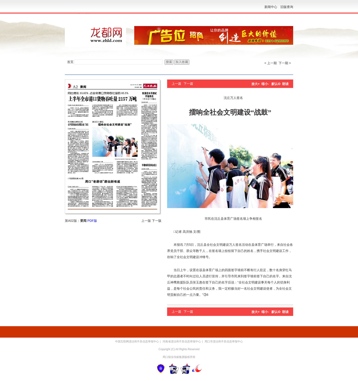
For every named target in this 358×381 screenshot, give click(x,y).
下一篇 (188, 83)
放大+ (255, 84)
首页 (70, 62)
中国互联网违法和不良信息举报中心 (137, 341)
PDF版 (92, 220)
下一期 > (285, 63)
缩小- (265, 84)
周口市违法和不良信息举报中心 (224, 341)
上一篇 (176, 83)
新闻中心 (270, 7)
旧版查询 (286, 7)
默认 (275, 84)
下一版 (156, 220)
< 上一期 (270, 63)
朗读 (285, 84)
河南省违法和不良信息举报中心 (182, 341)
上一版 (146, 220)
